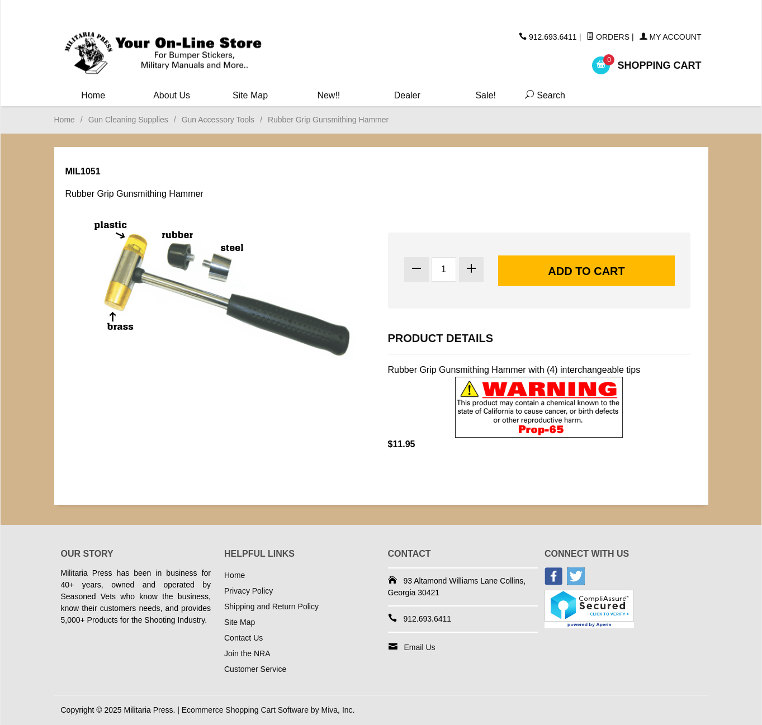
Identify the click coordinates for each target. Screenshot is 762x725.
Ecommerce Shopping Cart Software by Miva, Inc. (268, 709)
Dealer (407, 95)
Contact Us (243, 637)
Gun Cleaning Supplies (128, 119)
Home (93, 95)
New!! (328, 95)
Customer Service (255, 669)
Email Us (420, 647)
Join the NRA (247, 653)
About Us (171, 95)
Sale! (485, 95)
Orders (608, 36)
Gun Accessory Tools (218, 119)
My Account (671, 36)
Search (542, 95)
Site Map (250, 95)
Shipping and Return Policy (271, 606)
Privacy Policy (248, 590)
